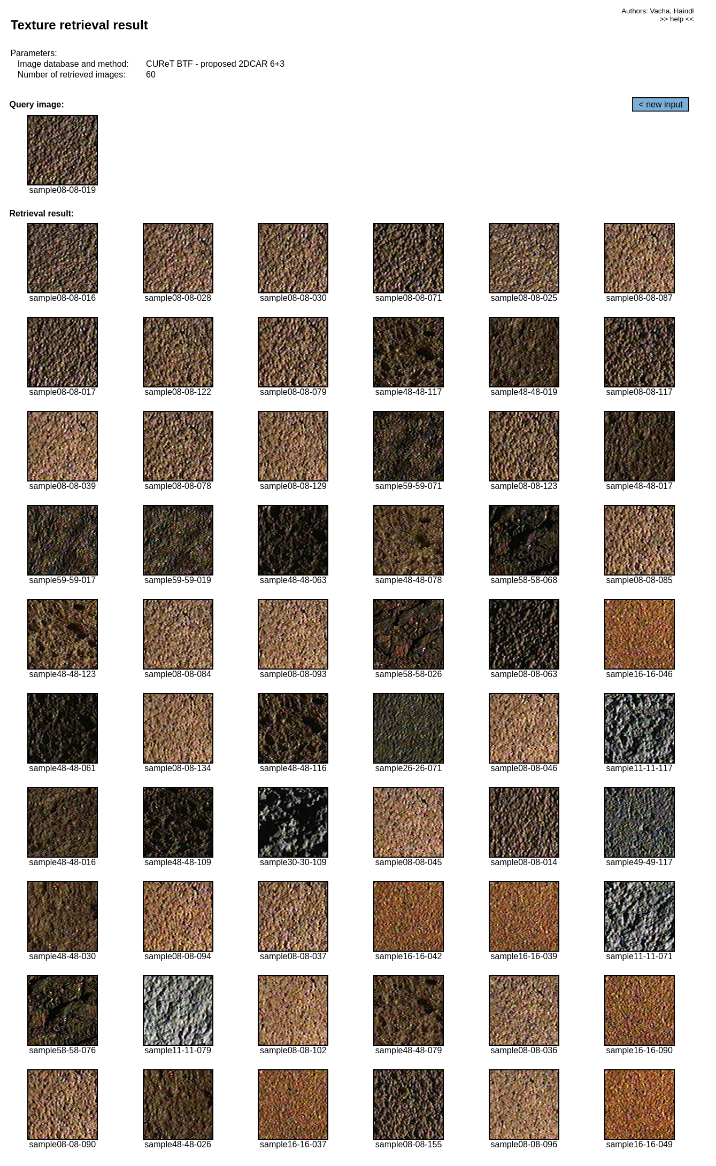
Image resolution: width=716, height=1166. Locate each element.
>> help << (677, 19)
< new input (660, 104)
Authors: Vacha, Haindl (657, 11)
